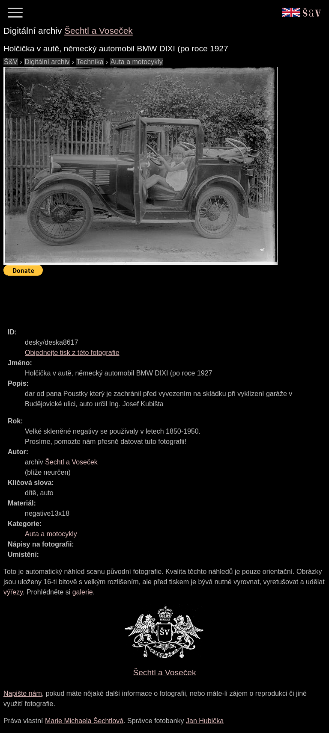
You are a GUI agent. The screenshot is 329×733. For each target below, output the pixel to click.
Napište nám (22, 693)
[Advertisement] (159, 298)
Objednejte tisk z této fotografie (72, 352)
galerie (82, 592)
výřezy (13, 592)
